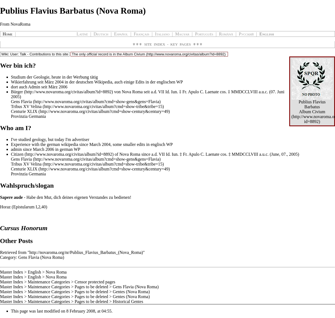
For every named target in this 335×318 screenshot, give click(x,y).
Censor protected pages (95, 282)
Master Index (11, 272)
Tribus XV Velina (26, 106)
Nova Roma (56, 272)
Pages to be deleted (91, 286)
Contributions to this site (48, 54)
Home (8, 34)
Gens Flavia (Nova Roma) (41, 257)
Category (8, 257)
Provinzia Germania (28, 116)
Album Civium (134, 54)
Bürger (17, 91)
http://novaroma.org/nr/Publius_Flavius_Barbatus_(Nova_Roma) (86, 252)
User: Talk (18, 54)
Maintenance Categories (49, 282)
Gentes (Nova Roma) (131, 291)
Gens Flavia (21, 101)
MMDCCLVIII (244, 91)
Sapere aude (11, 197)
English (34, 272)
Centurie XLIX (24, 111)
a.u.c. (263, 91)
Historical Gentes (128, 301)
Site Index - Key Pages (167, 44)
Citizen (17, 154)
